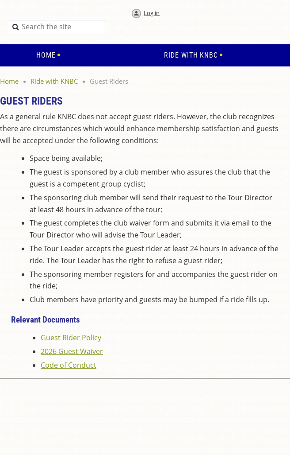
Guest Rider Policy (71, 337)
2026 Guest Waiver (72, 351)
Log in (152, 13)
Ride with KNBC (54, 81)
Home (9, 81)
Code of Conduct (68, 365)
